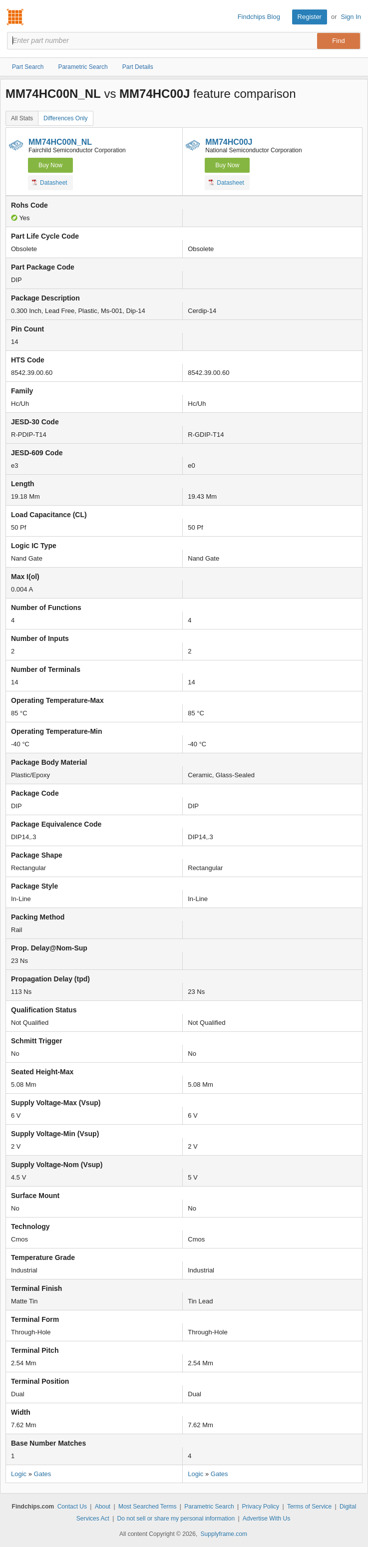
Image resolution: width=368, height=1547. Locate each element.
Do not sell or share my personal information (176, 1518)
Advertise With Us (266, 1518)
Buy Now (50, 165)
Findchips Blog (259, 16)
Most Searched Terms (147, 1506)
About (102, 1506)
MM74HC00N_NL (60, 142)
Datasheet (49, 182)
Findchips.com (15, 16)
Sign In (351, 16)
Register (310, 16)
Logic (18, 1474)
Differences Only (65, 118)
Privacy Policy (260, 1506)
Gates (42, 1474)
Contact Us (72, 1506)
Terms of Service (309, 1506)
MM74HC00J (228, 142)
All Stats (22, 118)
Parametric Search (209, 1506)
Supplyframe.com (224, 1534)
